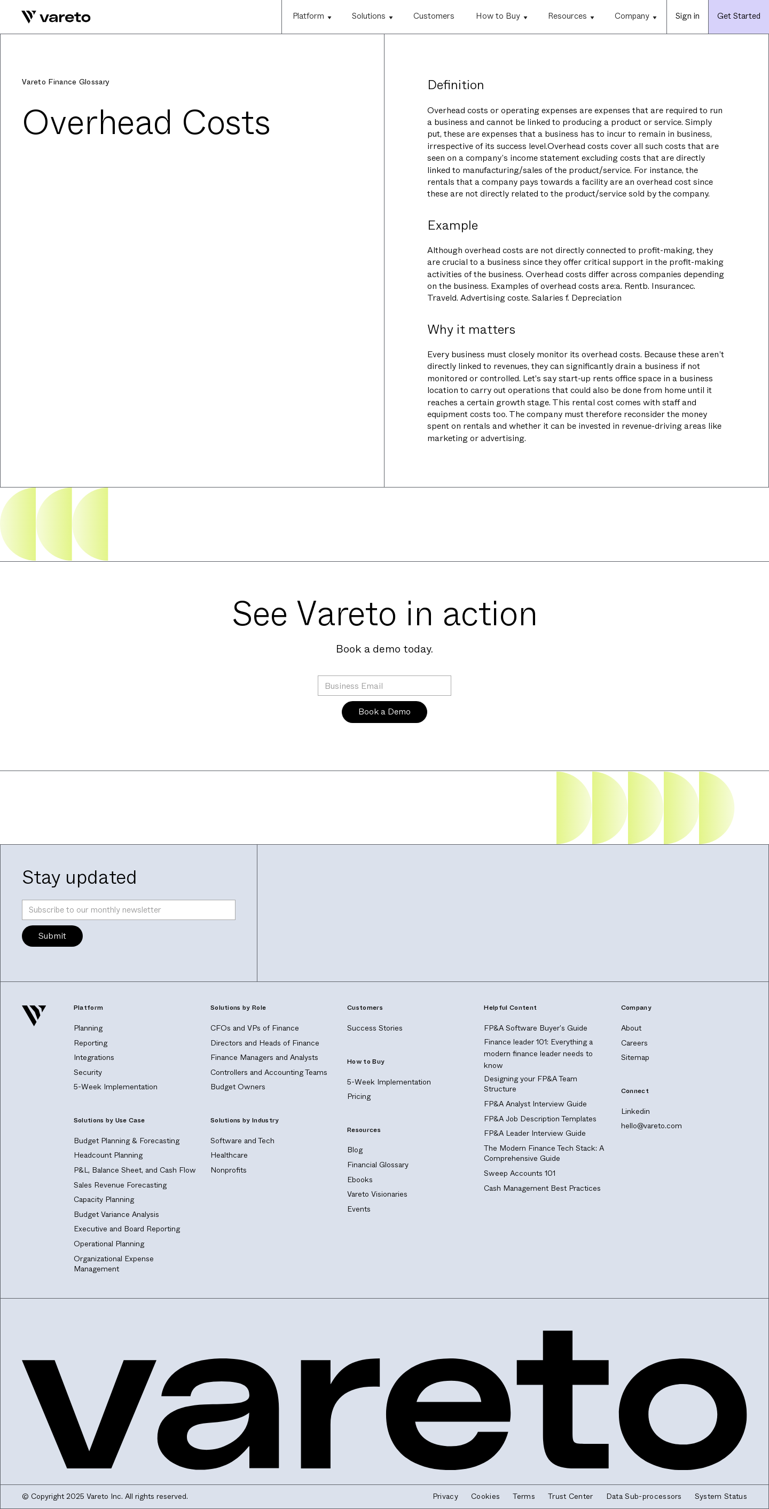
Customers (433, 16)
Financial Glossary (378, 1164)
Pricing (359, 1096)
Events (359, 1209)
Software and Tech (242, 1140)
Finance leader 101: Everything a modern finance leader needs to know (538, 1053)
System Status (721, 1496)
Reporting (90, 1043)
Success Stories (375, 1028)
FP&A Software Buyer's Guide (535, 1028)
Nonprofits (228, 1170)
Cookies (485, 1496)
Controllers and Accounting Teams (268, 1072)
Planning (88, 1028)
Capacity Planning (104, 1199)
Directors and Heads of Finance (264, 1043)
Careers (634, 1043)
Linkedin (635, 1111)
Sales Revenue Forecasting (120, 1185)
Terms (524, 1496)
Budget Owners (237, 1086)
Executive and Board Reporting (127, 1228)
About (631, 1028)
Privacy (445, 1496)
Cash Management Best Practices (542, 1188)
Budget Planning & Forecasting (126, 1140)
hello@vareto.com (651, 1125)
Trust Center (570, 1496)
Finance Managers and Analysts (264, 1057)
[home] (45, 17)
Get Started (738, 16)
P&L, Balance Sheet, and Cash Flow (135, 1170)
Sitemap (635, 1057)
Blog (355, 1149)
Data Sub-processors (644, 1496)
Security (88, 1072)
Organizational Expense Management (114, 1264)
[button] (311, 17)
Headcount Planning (108, 1155)
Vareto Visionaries (377, 1194)
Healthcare (229, 1155)
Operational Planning (109, 1243)
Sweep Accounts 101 (519, 1173)
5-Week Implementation (116, 1086)
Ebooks (360, 1179)
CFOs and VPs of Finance (254, 1028)
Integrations (94, 1057)
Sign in (688, 16)
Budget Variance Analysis (116, 1214)
